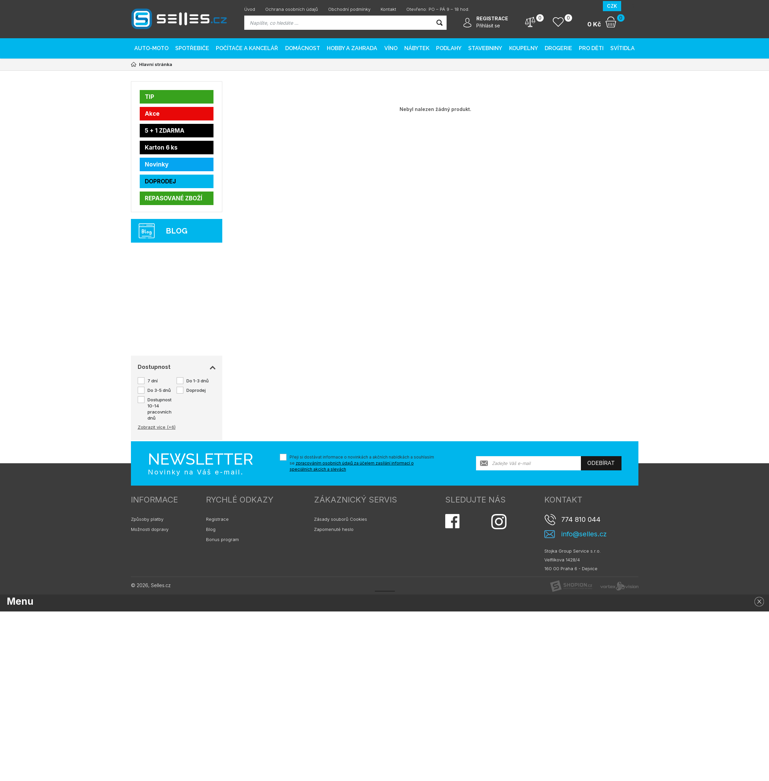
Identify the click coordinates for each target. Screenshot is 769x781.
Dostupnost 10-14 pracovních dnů (160, 409)
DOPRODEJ (160, 181)
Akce (152, 113)
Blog (211, 529)
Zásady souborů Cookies (340, 519)
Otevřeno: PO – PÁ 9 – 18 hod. (438, 9)
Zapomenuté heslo (334, 529)
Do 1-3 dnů (197, 380)
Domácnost (302, 48)
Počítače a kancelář (247, 48)
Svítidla (622, 48)
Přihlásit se (488, 25)
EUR (629, 6)
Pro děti (591, 48)
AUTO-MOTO (151, 48)
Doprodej (196, 390)
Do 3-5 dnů (159, 390)
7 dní (153, 380)
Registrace (217, 519)
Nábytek (416, 48)
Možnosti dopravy (149, 529)
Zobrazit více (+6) (157, 427)
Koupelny (523, 48)
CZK (612, 6)
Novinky (156, 164)
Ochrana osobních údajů (291, 9)
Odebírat (601, 463)
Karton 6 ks (161, 147)
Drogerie (558, 48)
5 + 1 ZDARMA (164, 130)
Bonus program (222, 539)
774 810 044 (581, 519)
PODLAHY (448, 48)
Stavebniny (485, 48)
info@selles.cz (584, 534)
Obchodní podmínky (349, 9)
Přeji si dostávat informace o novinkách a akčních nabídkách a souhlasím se (362, 463)
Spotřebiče (192, 48)
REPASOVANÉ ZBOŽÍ (173, 198)
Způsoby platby (147, 519)
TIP (149, 96)
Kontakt (388, 9)
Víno (391, 48)
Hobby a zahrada (352, 48)
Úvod (249, 9)
